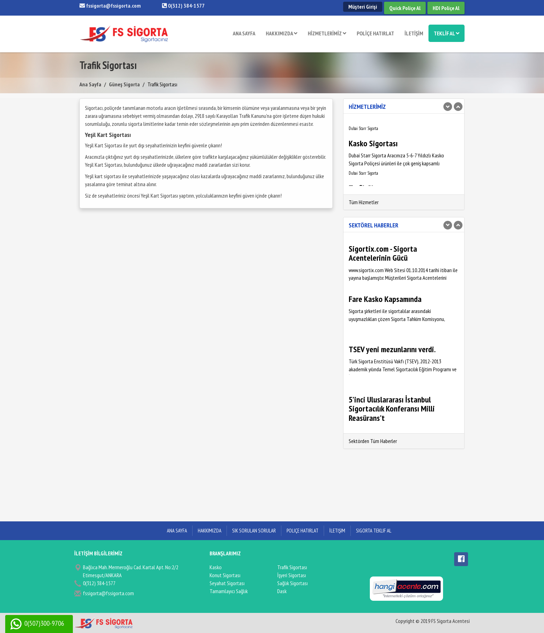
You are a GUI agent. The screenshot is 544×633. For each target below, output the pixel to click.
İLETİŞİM (414, 33)
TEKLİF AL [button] (446, 33)
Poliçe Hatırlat (302, 530)
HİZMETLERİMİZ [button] (327, 33)
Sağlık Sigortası (292, 583)
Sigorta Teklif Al (373, 530)
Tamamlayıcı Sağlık (229, 591)
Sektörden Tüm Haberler (373, 440)
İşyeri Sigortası (291, 575)
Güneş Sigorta (124, 84)
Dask (282, 591)
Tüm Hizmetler (364, 202)
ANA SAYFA (244, 33)
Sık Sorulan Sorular (254, 530)
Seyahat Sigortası (227, 583)
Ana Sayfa (90, 84)
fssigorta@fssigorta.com (110, 5)
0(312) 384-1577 (183, 5)
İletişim (337, 530)
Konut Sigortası (225, 575)
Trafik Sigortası (292, 567)
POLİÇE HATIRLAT (375, 33)
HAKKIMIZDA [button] (281, 33)
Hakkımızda (209, 530)
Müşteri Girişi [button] (362, 6)
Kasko (216, 567)
